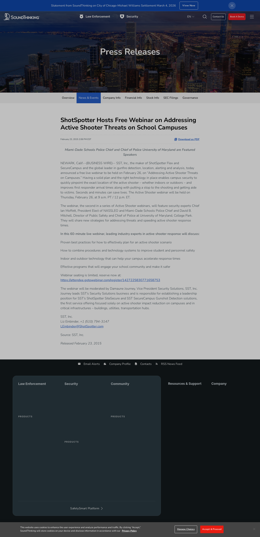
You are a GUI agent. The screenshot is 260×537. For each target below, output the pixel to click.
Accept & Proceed (212, 529)
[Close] (254, 529)
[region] (130, 529)
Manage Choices (186, 529)
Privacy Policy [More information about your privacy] (129, 530)
